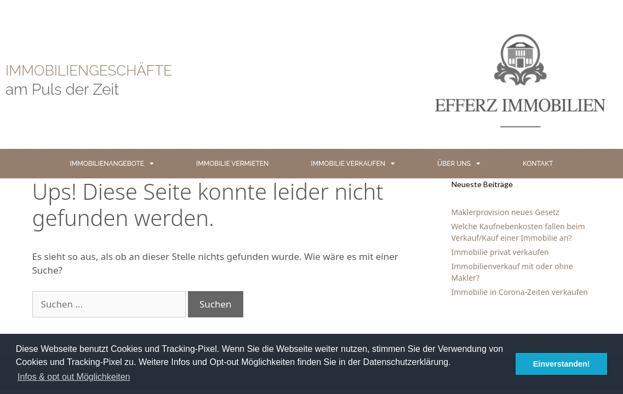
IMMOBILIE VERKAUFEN (353, 163)
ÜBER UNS (459, 163)
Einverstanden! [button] (561, 364)
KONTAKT (538, 163)
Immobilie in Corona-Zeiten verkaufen (519, 292)
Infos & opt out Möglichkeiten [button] (74, 376)
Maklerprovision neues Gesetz (505, 212)
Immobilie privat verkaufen (500, 252)
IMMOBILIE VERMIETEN (232, 163)
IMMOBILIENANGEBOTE (112, 163)
